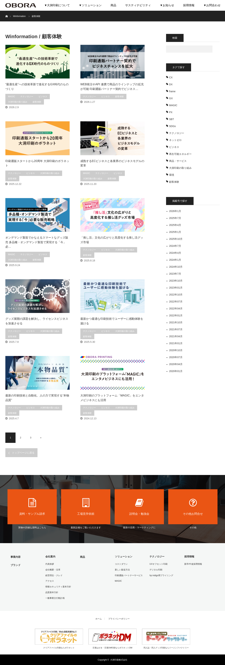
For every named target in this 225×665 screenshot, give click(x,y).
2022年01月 (175, 315)
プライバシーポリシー (119, 618)
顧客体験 (37, 102)
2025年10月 (175, 238)
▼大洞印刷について (57, 5)
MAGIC (11, 96)
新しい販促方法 (122, 569)
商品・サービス (178, 161)
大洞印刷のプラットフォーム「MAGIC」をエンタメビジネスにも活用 (112, 398)
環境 (171, 174)
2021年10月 (175, 322)
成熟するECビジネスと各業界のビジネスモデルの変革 (112, 163)
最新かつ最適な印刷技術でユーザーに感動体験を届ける (111, 321)
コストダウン (121, 564)
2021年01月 (175, 343)
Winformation (19, 16)
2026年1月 (175, 211)
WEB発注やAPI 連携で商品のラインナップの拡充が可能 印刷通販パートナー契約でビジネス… (112, 86)
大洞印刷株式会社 (118, 659)
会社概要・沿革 (52, 569)
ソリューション (123, 556)
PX (170, 112)
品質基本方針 (51, 592)
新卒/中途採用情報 (193, 564)
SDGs (172, 126)
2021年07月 (175, 329)
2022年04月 (175, 308)
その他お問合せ (193, 506)
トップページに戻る (23, 452)
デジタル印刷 (155, 569)
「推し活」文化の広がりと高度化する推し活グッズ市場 (111, 240)
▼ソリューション (90, 5)
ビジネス (43, 96)
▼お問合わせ (212, 5)
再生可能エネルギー (180, 154)
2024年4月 (175, 252)
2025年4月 (175, 225)
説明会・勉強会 (139, 506)
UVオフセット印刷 (158, 564)
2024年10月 (175, 266)
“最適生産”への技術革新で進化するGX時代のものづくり (37, 86)
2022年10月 (175, 294)
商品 (113, 5)
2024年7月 (175, 245)
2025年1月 (175, 232)
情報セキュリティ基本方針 (58, 586)
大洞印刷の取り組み (17, 102)
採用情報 (188, 5)
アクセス (49, 581)
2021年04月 (175, 336)
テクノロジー (26, 96)
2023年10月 (175, 280)
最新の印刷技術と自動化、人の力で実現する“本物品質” (37, 398)
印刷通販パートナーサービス (128, 575)
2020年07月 (175, 357)
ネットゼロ (175, 140)
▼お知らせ (167, 5)
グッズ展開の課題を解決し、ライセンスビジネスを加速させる (36, 321)
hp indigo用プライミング (161, 575)
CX (170, 77)
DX (170, 84)
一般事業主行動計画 (54, 597)
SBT (171, 119)
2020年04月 (175, 364)
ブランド (16, 564)
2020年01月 (175, 371)
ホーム (98, 618)
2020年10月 (175, 350)
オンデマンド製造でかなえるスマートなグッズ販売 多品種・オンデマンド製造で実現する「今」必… (36, 242)
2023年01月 (175, 287)
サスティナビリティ (138, 5)
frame (172, 91)
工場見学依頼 (85, 506)
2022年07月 (175, 301)
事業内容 (16, 556)
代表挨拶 (49, 564)
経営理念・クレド (53, 575)
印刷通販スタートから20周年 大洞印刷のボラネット (37, 163)
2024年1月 (175, 259)
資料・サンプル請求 (32, 506)
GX (171, 98)
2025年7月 (175, 218)
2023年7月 (175, 273)
